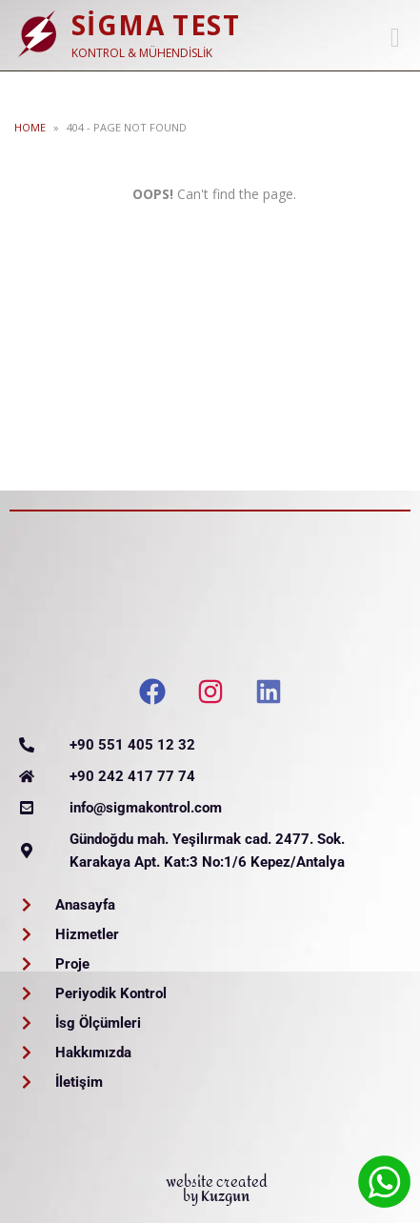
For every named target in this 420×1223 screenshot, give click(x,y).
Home (30, 127)
